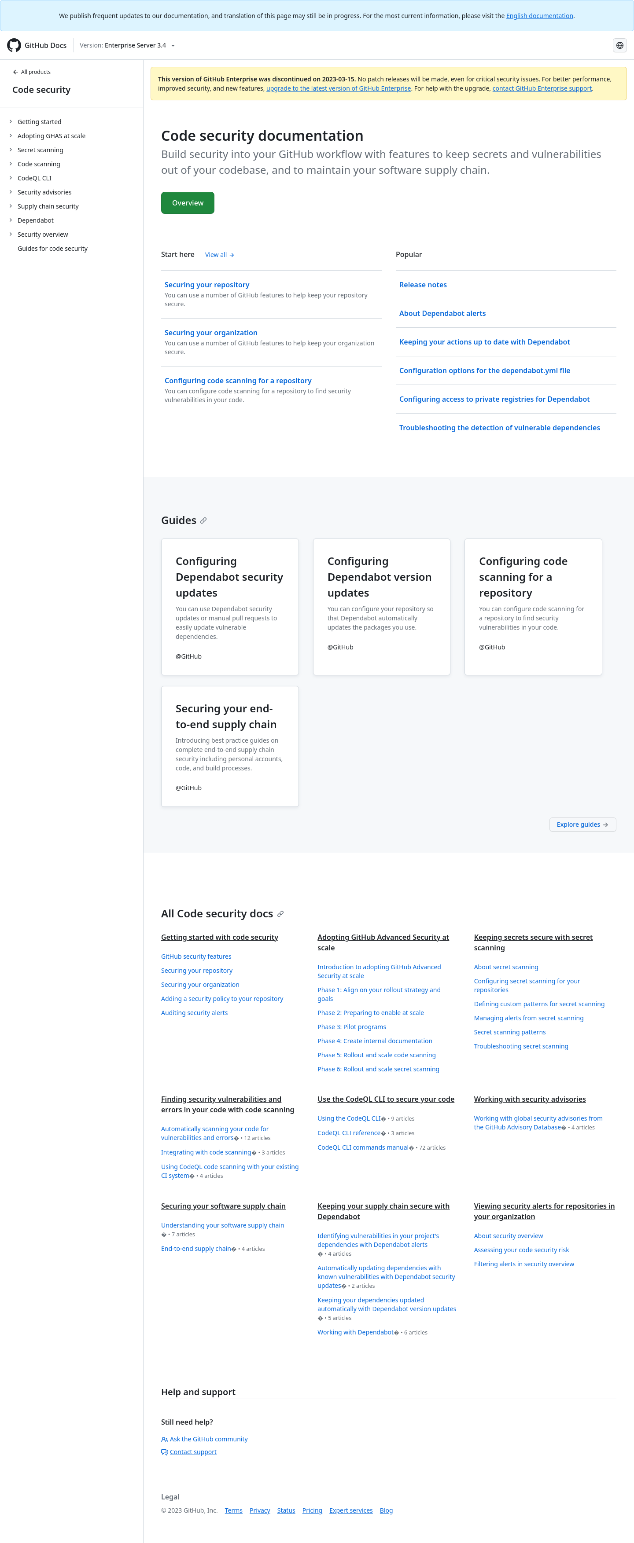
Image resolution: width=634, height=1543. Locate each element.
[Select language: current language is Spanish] (620, 45)
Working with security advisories (530, 1099)
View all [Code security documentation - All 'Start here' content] (220, 254)
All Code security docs (222, 913)
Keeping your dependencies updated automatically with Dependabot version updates (386, 1309)
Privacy (260, 1510)
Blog (386, 1510)
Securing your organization (200, 984)
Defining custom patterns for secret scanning (539, 1004)
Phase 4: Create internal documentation (374, 1041)
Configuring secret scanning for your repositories (527, 985)
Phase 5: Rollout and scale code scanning (376, 1055)
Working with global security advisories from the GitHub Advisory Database (538, 1123)
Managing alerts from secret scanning (529, 1018)
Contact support (189, 1452)
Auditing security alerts (194, 1012)
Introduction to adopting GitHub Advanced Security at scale (379, 971)
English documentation (539, 15)
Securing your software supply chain (223, 1206)
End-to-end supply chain (213, 1248)
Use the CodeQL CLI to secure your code (385, 1099)
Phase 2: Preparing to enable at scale (370, 1012)
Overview (187, 203)
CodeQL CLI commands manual (381, 1147)
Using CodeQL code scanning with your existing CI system (230, 1171)
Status (286, 1510)
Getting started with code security (219, 937)
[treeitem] (75, 121)
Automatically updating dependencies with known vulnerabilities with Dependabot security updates (386, 1277)
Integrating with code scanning (223, 1152)
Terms (234, 1510)
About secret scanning (506, 967)
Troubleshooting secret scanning (521, 1046)
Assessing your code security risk (521, 1250)
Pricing (312, 1510)
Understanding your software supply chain (222, 1230)
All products (31, 72)
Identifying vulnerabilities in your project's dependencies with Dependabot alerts (378, 1244)
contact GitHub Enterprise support (542, 88)
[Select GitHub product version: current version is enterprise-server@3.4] (127, 45)
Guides (184, 520)
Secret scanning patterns (510, 1032)
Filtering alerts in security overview (524, 1264)
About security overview (508, 1235)
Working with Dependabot (372, 1332)
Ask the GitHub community (204, 1439)
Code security (41, 89)
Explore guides (583, 824)
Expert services (351, 1510)
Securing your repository (196, 970)
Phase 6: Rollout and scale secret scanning (378, 1069)
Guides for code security (53, 248)
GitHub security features (196, 956)
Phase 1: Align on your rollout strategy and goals (379, 994)
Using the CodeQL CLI (365, 1118)
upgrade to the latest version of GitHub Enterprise (338, 88)
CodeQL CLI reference (365, 1133)
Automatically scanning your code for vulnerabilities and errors (216, 1134)
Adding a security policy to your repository (222, 998)
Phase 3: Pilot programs (351, 1027)
